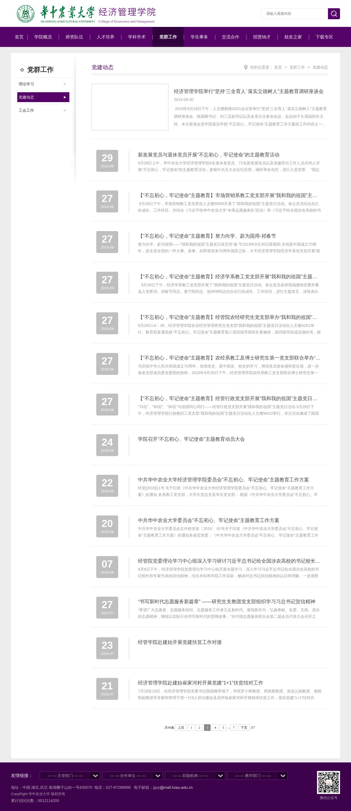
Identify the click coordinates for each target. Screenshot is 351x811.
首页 (19, 37)
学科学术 (137, 37)
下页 (244, 727)
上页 (181, 727)
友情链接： (22, 775)
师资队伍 (74, 37)
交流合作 (230, 37)
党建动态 (26, 97)
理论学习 (26, 84)
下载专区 (324, 37)
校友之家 (293, 37)
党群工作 (168, 37)
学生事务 (199, 37)
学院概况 (43, 37)
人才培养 (105, 37)
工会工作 (26, 110)
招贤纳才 (262, 37)
